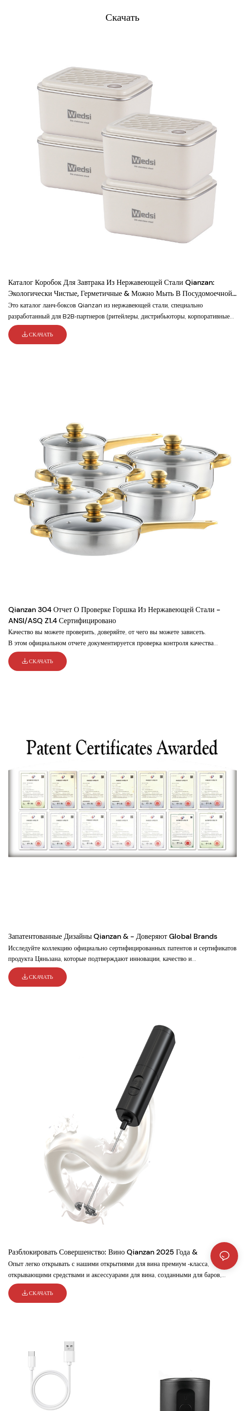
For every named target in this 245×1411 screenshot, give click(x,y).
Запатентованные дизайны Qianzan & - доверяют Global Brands (112, 936)
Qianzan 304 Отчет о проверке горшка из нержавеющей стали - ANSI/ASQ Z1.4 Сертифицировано (114, 615)
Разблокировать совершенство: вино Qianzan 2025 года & (103, 1252)
